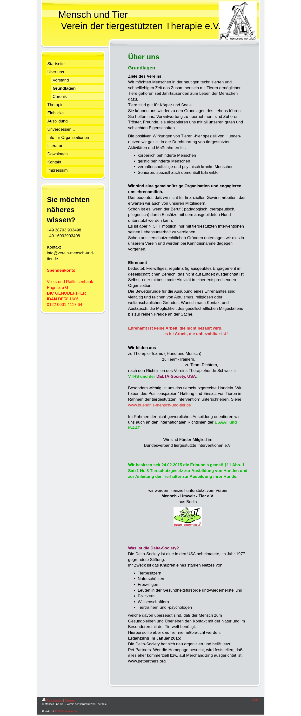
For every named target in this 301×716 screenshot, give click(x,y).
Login (256, 699)
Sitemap (69, 700)
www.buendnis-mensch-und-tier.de (159, 405)
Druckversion (52, 700)
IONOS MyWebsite (66, 711)
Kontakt (54, 247)
